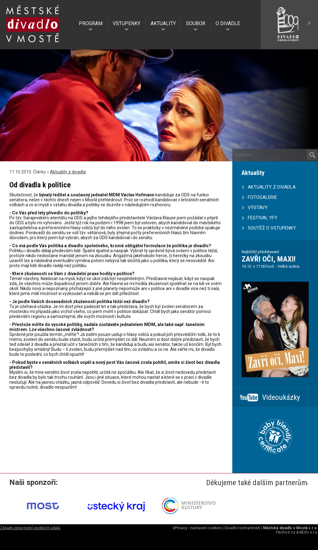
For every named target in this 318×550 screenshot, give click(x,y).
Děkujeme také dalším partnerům (256, 482)
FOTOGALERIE (262, 197)
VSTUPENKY (126, 23)
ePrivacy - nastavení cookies (197, 528)
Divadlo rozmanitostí (242, 528)
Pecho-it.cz (285, 532)
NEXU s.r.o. (308, 532)
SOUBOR (195, 23)
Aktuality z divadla (68, 171)
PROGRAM (90, 23)
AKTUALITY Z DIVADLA (272, 187)
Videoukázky (281, 397)
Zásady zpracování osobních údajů (30, 528)
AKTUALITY (163, 23)
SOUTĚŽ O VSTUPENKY (272, 228)
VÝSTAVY (258, 207)
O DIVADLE (228, 23)
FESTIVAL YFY (262, 218)
